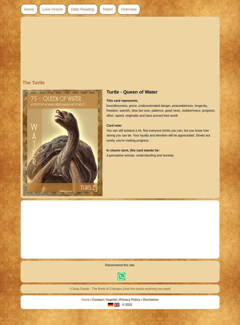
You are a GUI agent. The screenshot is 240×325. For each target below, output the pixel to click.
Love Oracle (53, 9)
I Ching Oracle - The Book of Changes (95, 288)
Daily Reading (82, 9)
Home (29, 9)
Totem (108, 9)
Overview (129, 9)
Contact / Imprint (104, 299)
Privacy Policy (130, 299)
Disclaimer (151, 299)
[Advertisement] (120, 49)
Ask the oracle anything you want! (147, 288)
